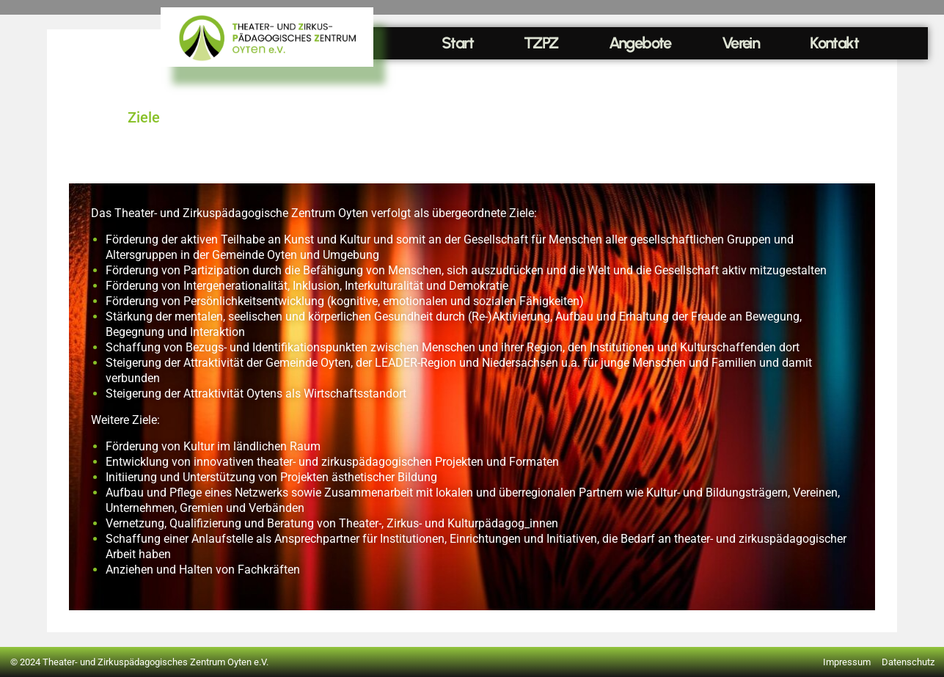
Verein (740, 43)
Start (457, 43)
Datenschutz (908, 661)
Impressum (847, 661)
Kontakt (834, 43)
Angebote (640, 43)
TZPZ (541, 43)
